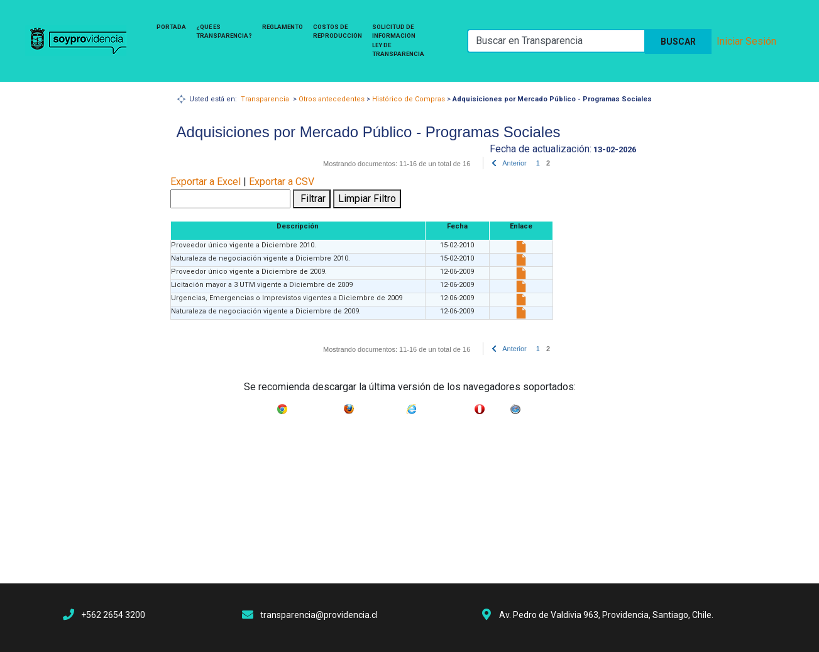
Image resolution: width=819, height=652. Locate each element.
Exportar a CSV (281, 182)
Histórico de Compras (408, 99)
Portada (171, 26)
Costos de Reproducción (337, 31)
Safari (532, 406)
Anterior (514, 163)
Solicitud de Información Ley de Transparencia (398, 40)
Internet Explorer (446, 406)
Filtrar (312, 199)
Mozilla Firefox (380, 406)
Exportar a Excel (205, 182)
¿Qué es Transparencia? (224, 31)
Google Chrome (315, 406)
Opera (497, 406)
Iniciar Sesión (746, 41)
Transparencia (265, 99)
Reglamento (282, 26)
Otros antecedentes (332, 99)
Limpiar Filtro (367, 199)
